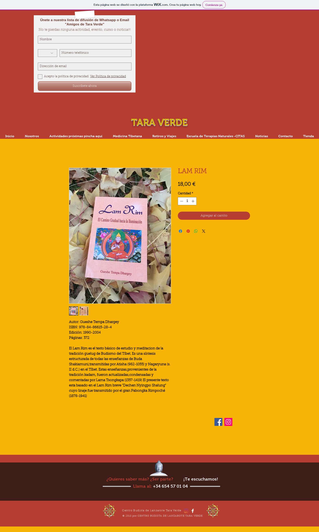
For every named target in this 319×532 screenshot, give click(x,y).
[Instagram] (228, 422)
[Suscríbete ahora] (84, 86)
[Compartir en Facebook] (180, 231)
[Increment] (193, 201)
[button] (215, 136)
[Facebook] (218, 422)
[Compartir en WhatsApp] (195, 231)
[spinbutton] (187, 201)
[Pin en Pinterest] (188, 231)
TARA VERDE (160, 122)
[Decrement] (181, 201)
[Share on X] (203, 231)
